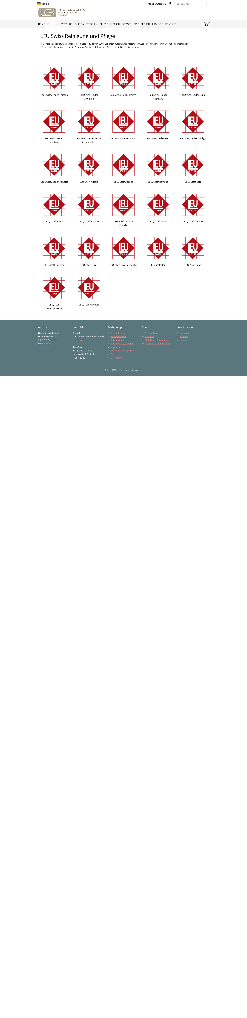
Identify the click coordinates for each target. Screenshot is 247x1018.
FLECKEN (115, 24)
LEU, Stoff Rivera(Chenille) (123, 264)
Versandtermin (118, 332)
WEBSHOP (66, 24)
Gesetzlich (116, 354)
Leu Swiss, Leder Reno (158, 138)
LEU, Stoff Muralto (193, 221)
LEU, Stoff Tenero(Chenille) (54, 306)
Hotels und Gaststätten (157, 340)
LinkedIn (184, 340)
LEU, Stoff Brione (54, 221)
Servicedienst (152, 332)
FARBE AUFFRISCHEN (86, 24)
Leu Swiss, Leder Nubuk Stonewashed (89, 140)
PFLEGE (104, 24)
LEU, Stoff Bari (193, 181)
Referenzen (53, 24)
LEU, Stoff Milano (158, 221)
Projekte (149, 336)
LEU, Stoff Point (89, 264)
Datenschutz (117, 357)
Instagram (185, 332)
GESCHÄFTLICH (141, 24)
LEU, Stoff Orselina (54, 264)
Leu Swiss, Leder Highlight (158, 96)
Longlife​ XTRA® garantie (157, 343)
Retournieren (117, 340)
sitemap (134, 370)
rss (141, 370)
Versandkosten (118, 336)
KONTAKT (170, 24)
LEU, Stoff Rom (158, 264)
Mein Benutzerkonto (160, 4)
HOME (41, 24)
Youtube (184, 336)
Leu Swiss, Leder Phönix (123, 138)
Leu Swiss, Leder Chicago (54, 94)
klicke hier (78, 340)
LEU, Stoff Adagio (88, 181)
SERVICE (126, 24)
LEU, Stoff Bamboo (158, 181)
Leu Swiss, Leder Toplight (193, 138)
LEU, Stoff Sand (192, 264)
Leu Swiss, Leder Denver (123, 94)
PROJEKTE (157, 24)
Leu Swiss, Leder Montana (54, 140)
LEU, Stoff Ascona (123, 181)
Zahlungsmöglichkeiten (122, 343)
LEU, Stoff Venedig (89, 304)
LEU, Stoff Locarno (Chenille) (123, 223)
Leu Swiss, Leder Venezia (54, 181)
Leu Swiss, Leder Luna (193, 94)
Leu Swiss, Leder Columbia (89, 96)
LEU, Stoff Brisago (89, 221)
